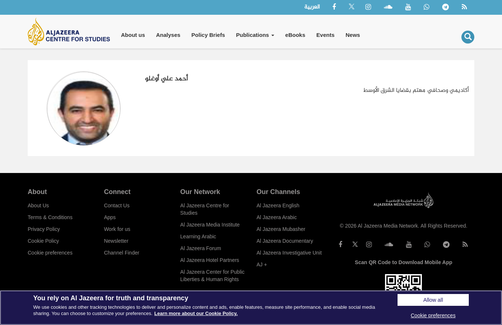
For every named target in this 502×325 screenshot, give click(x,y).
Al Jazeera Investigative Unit (289, 253)
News (352, 35)
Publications (255, 35)
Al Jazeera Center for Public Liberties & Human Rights (212, 275)
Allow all (433, 300)
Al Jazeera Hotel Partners (209, 260)
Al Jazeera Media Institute (210, 225)
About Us (38, 205)
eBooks (295, 35)
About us (133, 35)
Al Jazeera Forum (200, 248)
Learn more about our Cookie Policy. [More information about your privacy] (196, 313)
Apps (110, 217)
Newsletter (116, 241)
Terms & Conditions (50, 217)
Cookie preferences (50, 253)
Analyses (168, 35)
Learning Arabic (198, 236)
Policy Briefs (208, 35)
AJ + (262, 264)
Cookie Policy (43, 241)
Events (325, 35)
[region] (251, 307)
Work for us (117, 229)
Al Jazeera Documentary (285, 241)
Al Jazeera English (278, 205)
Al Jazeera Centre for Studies (204, 209)
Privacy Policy (44, 229)
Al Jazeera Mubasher (281, 229)
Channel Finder (122, 253)
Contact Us (117, 205)
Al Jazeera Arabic (277, 217)
